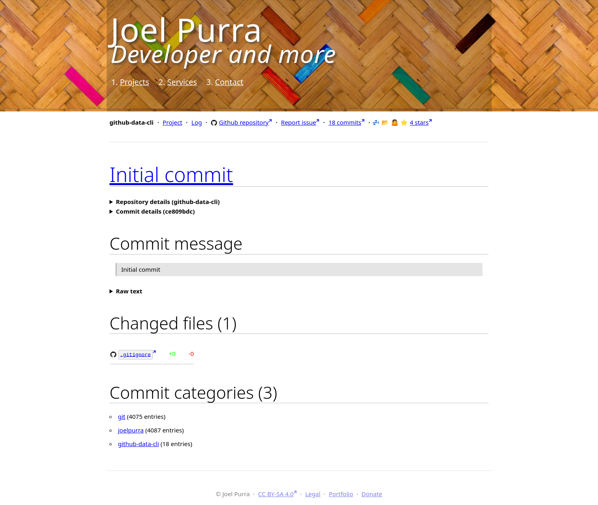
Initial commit (171, 174)
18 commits (344, 122)
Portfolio (341, 493)
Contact (229, 82)
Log (196, 122)
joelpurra (131, 430)
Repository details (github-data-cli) (168, 202)
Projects (134, 82)
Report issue (298, 122)
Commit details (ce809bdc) (155, 211)
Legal (312, 493)
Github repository (244, 122)
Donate (371, 493)
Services (182, 82)
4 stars (419, 122)
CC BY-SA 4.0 (276, 493)
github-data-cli (138, 443)
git (122, 416)
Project (172, 122)
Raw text (129, 291)
